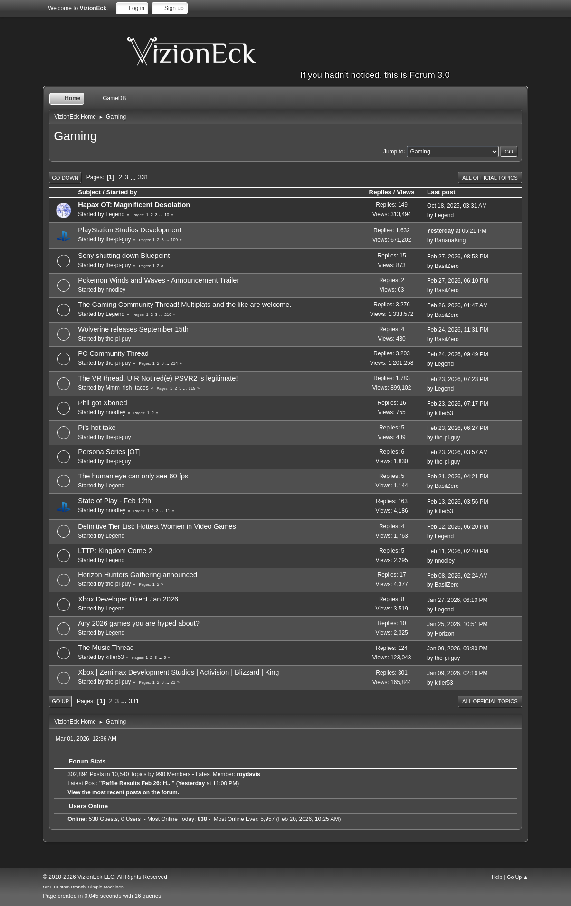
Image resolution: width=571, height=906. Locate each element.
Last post (445, 192)
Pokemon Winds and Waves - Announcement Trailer (158, 280)
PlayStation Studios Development (129, 230)
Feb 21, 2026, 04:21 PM (457, 476)
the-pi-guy (118, 239)
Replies (380, 192)
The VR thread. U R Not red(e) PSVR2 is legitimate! (158, 378)
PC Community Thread (113, 353)
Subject (89, 192)
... (134, 177)
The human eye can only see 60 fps (133, 476)
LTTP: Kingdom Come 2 (115, 550)
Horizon (444, 633)
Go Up (60, 701)
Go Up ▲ (517, 877)
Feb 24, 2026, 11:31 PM (457, 329)
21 (173, 682)
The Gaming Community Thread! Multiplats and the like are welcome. (184, 304)
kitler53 (444, 413)
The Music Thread (106, 647)
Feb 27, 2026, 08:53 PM (457, 256)
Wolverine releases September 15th (133, 329)
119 (192, 388)
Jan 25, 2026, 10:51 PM (457, 624)
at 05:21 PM (456, 231)
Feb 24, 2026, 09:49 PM (457, 354)
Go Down (65, 178)
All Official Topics (490, 178)
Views (406, 192)
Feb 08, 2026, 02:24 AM (457, 575)
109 (174, 240)
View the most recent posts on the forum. (123, 792)
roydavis (248, 774)
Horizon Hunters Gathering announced (137, 575)
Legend (114, 214)
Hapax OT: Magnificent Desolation (134, 205)
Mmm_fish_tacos (127, 387)
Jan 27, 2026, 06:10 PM (457, 600)
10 (166, 214)
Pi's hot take (96, 427)
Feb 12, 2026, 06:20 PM (457, 527)
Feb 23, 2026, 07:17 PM (457, 404)
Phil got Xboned (102, 403)
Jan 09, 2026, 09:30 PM (457, 648)
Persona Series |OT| (109, 452)
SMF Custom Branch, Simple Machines (83, 886)
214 (174, 363)
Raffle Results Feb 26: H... (136, 783)
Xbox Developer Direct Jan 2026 (128, 599)
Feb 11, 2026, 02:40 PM (457, 551)
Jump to (393, 151)
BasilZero (447, 266)
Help (497, 877)
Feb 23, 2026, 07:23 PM (457, 379)
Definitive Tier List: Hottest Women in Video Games (157, 526)
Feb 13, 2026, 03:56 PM (457, 501)
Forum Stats (82, 761)
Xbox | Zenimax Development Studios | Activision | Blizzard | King (178, 672)
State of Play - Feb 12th (114, 501)
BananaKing (450, 240)
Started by (121, 192)
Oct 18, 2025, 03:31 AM (457, 205)
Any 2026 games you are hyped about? (139, 623)
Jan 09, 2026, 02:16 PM (457, 673)
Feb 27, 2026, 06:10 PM (457, 280)
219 (167, 314)
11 (167, 510)
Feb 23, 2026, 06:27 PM (457, 428)
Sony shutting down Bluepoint (124, 255)
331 (143, 177)
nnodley (115, 289)
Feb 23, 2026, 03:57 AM (457, 452)
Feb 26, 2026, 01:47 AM (457, 305)
